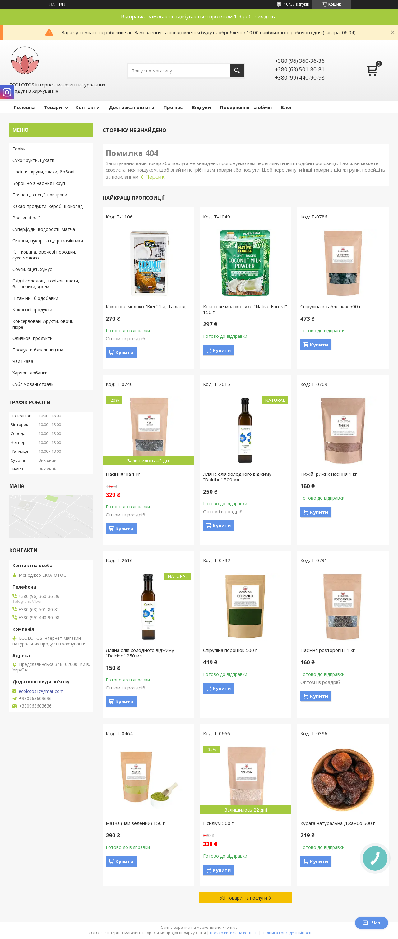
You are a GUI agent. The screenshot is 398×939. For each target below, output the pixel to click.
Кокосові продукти (32, 310)
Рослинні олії (26, 218)
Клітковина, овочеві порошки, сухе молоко (44, 255)
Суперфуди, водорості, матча (43, 229)
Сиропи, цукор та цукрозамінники (47, 241)
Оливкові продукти (32, 338)
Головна (24, 107)
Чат (372, 923)
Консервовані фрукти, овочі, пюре (42, 324)
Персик (154, 176)
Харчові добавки (30, 373)
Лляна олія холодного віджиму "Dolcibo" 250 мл (140, 652)
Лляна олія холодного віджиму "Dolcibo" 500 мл (237, 476)
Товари (53, 107)
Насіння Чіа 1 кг (123, 474)
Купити (124, 352)
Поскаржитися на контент (234, 933)
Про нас (173, 107)
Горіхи (19, 149)
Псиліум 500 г (218, 823)
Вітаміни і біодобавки (35, 298)
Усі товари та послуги (243, 898)
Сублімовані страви (33, 384)
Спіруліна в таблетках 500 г (330, 306)
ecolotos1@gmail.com (41, 691)
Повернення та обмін (246, 107)
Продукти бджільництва (37, 350)
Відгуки (201, 107)
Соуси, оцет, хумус (32, 269)
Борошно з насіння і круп (38, 183)
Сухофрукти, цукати (33, 160)
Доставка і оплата (131, 107)
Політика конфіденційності (286, 933)
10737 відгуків (296, 4)
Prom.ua (230, 927)
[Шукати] (237, 70)
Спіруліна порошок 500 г (230, 650)
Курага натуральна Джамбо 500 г (337, 823)
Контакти (88, 107)
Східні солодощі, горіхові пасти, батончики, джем (45, 284)
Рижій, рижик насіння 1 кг (328, 474)
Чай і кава (22, 361)
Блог (286, 107)
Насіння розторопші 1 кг (327, 650)
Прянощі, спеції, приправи (39, 195)
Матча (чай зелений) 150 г (135, 823)
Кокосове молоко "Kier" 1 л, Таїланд (146, 306)
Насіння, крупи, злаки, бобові (43, 172)
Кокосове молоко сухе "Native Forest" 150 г (245, 309)
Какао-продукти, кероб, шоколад (47, 206)
